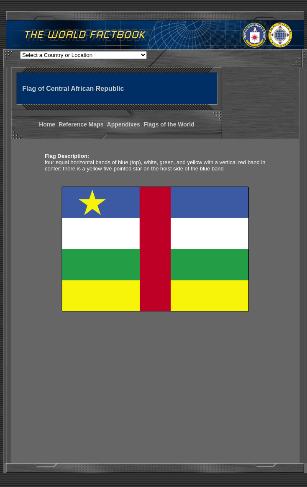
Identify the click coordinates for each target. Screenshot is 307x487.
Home (47, 124)
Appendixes (123, 124)
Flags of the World (168, 124)
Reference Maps (81, 124)
